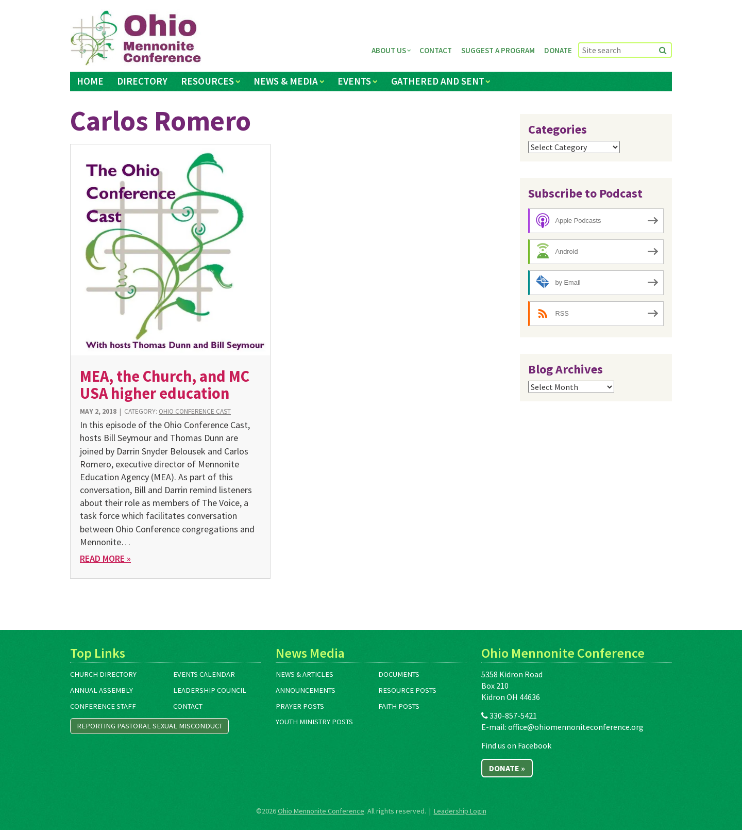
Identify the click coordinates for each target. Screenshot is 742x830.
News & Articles (304, 674)
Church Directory (103, 674)
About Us (389, 50)
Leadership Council (209, 690)
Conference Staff (103, 706)
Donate (558, 50)
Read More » (105, 558)
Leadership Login (460, 811)
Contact (435, 50)
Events (354, 81)
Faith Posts (398, 706)
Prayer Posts (300, 706)
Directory (142, 81)
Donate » (507, 768)
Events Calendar (204, 674)
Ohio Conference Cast (195, 411)
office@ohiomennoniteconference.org (576, 727)
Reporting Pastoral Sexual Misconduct (150, 725)
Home (90, 81)
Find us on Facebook (516, 745)
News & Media (286, 81)
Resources (207, 81)
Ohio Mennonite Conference (321, 811)
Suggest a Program (498, 50)
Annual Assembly (101, 690)
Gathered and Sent (437, 81)
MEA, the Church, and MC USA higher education (164, 384)
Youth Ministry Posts (314, 721)
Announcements (305, 690)
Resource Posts (407, 690)
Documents (398, 674)
